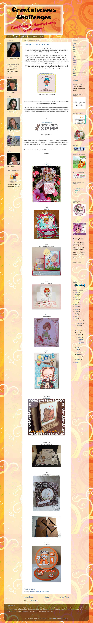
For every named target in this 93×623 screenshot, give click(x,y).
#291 (74, 67)
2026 (76, 292)
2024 (76, 297)
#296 (74, 78)
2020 (76, 306)
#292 (74, 69)
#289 (74, 62)
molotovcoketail (52, 618)
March (78, 354)
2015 (76, 318)
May (78, 349)
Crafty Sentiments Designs (46, 73)
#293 (74, 71)
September (80, 328)
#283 (74, 49)
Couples (48, 165)
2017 (76, 314)
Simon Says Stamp (47, 122)
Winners (75, 80)
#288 (74, 60)
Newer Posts (29, 597)
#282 (74, 47)
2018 (76, 311)
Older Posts (64, 597)
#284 (74, 51)
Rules (16, 37)
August (79, 330)
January (79, 359)
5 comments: (46, 591)
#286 (74, 56)
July (78, 332)
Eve (48, 209)
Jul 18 (80, 334)
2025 (76, 295)
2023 (76, 299)
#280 (74, 43)
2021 (76, 304)
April (78, 352)
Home (9, 37)
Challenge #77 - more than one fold (36, 44)
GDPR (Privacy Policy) (36, 37)
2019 (76, 309)
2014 (76, 362)
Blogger (66, 618)
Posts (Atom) (34, 600)
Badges (23, 37)
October (79, 325)
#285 (74, 54)
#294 (74, 73)
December (80, 320)
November (80, 323)
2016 (76, 316)
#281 (74, 45)
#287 (74, 58)
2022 (76, 302)
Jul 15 (80, 337)
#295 (74, 75)
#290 (74, 65)
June (78, 347)
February (79, 357)
